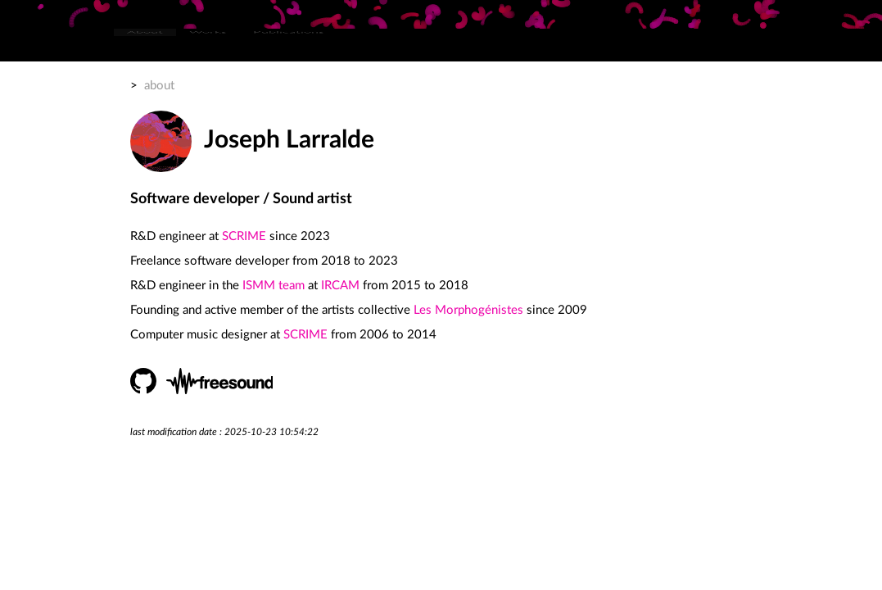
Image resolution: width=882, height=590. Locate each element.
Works (208, 45)
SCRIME (244, 236)
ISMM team (273, 285)
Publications (288, 45)
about (159, 85)
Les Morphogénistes (468, 310)
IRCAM (340, 285)
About (145, 45)
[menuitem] (145, 45)
